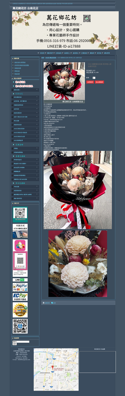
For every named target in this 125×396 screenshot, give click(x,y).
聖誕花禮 (17, 74)
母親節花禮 (18, 68)
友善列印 (47, 303)
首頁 (42, 57)
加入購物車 (99, 82)
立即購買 (90, 82)
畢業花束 (17, 71)
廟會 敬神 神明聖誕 (20, 62)
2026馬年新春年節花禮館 (22, 65)
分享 (54, 303)
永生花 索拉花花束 (50, 57)
